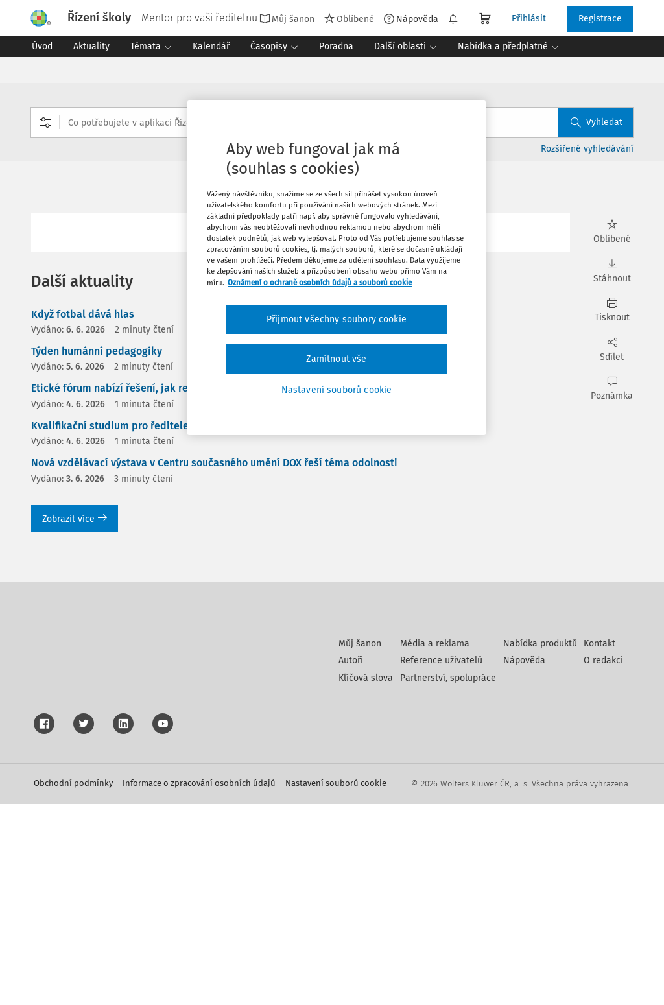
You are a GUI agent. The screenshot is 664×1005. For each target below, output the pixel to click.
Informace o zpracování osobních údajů (199, 984)
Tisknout (612, 310)
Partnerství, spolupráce (448, 878)
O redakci (603, 861)
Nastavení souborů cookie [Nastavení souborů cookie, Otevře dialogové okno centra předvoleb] (336, 390)
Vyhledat (596, 122)
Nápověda (411, 19)
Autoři (350, 861)
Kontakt (599, 844)
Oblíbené (349, 19)
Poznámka (612, 388)
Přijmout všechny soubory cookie (337, 319)
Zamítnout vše (336, 358)
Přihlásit (529, 18)
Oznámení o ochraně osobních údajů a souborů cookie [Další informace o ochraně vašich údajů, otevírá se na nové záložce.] (320, 282)
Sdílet (612, 349)
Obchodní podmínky (73, 984)
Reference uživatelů (441, 861)
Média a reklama (434, 844)
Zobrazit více (74, 519)
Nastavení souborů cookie (335, 984)
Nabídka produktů (540, 844)
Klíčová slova (365, 878)
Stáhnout (612, 271)
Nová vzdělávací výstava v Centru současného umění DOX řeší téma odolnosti (214, 462)
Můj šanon (286, 19)
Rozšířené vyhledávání (587, 148)
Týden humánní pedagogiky (96, 351)
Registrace (600, 18)
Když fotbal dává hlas (82, 314)
